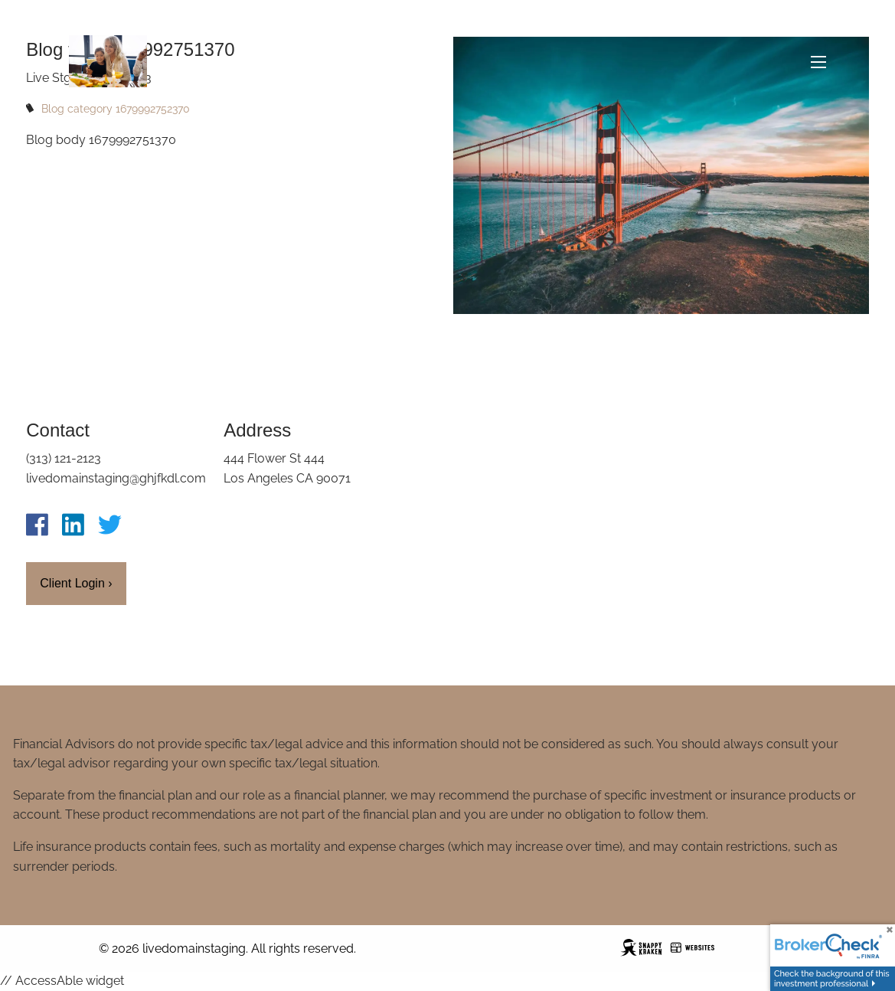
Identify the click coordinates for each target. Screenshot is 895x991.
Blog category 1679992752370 (115, 108)
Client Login (76, 583)
